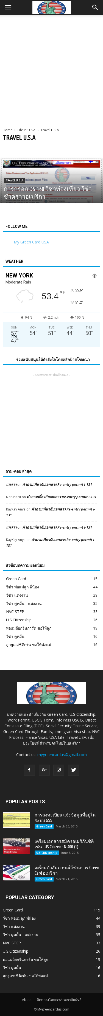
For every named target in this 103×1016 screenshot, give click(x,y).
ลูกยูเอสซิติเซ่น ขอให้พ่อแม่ (28, 644)
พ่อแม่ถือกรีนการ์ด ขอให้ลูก (28, 628)
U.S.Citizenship (19, 619)
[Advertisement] (51, 69)
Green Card (16, 578)
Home (7, 130)
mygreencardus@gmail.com (62, 754)
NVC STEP (15, 611)
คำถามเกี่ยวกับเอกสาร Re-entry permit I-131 (57, 484)
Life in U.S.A (26, 130)
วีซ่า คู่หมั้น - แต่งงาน (24, 603)
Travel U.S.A (14, 180)
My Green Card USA (31, 242)
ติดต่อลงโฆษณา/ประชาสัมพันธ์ (59, 999)
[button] (95, 7)
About (27, 999)
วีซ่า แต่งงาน (17, 595)
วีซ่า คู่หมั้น (15, 636)
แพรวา (11, 484)
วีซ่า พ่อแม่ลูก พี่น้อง (22, 587)
